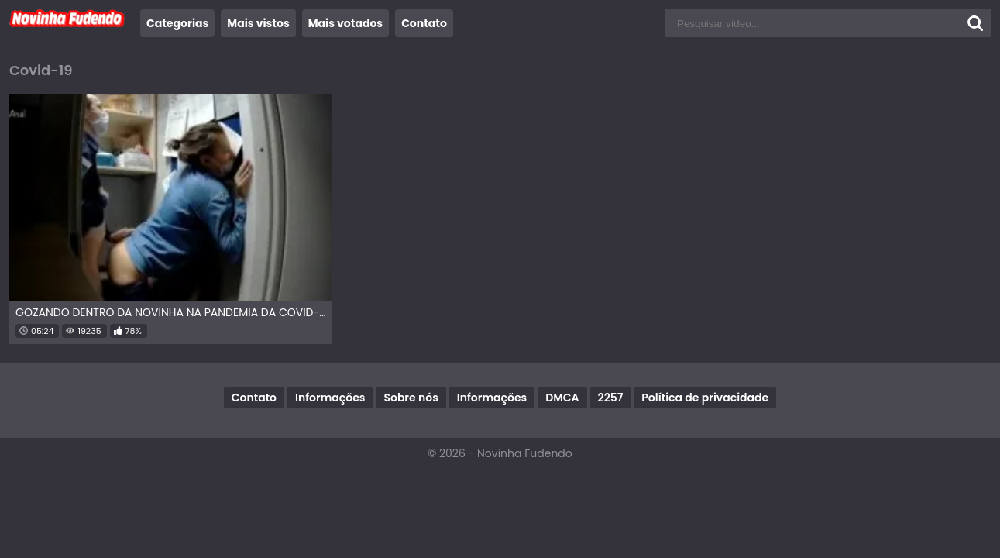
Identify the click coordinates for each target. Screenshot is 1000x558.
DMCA (562, 397)
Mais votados (345, 23)
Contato (424, 23)
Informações (330, 397)
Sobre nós (410, 397)
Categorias (177, 23)
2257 (611, 397)
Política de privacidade (704, 397)
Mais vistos (258, 23)
